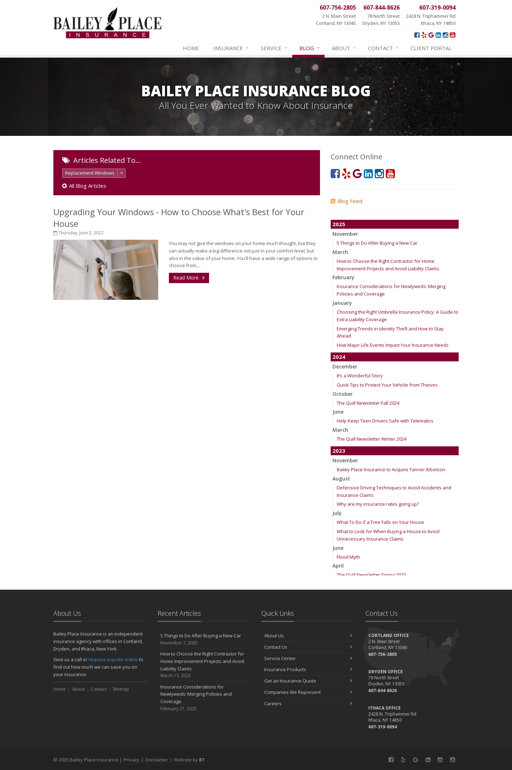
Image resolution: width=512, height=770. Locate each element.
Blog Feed (346, 201)
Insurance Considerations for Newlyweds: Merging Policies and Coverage (204, 698)
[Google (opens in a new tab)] (431, 35)
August (341, 478)
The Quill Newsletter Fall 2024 (368, 403)
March (340, 252)
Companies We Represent (308, 692)
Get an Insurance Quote (308, 681)
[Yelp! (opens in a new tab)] (424, 35)
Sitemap (121, 689)
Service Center (308, 658)
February (343, 277)
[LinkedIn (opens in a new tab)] (438, 35)
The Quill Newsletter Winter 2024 (371, 439)
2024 (338, 356)
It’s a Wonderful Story (360, 375)
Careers (308, 703)
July (337, 513)
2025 (338, 224)
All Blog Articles (84, 185)
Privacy (131, 759)
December (344, 366)
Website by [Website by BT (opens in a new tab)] (189, 759)
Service (274, 48)
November (345, 233)
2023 (338, 450)
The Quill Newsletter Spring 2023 (371, 575)
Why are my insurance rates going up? (378, 504)
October (342, 394)
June (337, 411)
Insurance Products (308, 669)
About (344, 48)
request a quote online (113, 659)
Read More (189, 277)
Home (191, 48)
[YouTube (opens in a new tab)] (452, 35)
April (338, 565)
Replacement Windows (89, 173)
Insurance (231, 48)
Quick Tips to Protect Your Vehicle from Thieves (387, 385)
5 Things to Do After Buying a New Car (377, 243)
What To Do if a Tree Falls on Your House (380, 522)
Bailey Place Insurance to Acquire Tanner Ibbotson (391, 469)
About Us (308, 635)
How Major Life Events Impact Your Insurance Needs (393, 345)
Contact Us (308, 647)
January (342, 302)
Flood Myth (348, 557)
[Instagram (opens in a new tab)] (445, 35)
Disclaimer (156, 759)
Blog (309, 48)
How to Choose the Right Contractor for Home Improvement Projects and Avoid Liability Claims (204, 664)
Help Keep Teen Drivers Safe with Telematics (385, 421)
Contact (383, 48)
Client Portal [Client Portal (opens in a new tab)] (431, 48)
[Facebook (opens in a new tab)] (417, 35)
